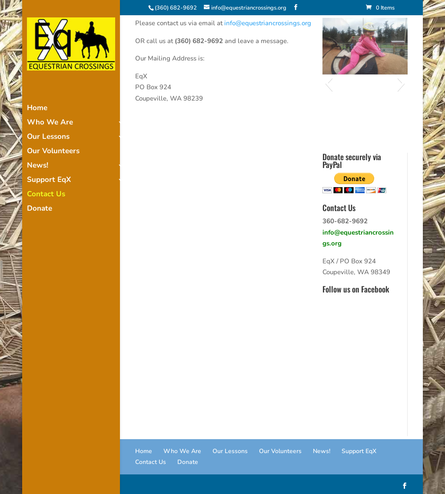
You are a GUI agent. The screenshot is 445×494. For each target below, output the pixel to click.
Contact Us (46, 195)
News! (37, 166)
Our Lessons (48, 137)
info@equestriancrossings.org (267, 23)
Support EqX (49, 181)
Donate (39, 209)
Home (37, 109)
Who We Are (50, 123)
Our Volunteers (53, 152)
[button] (329, 83)
